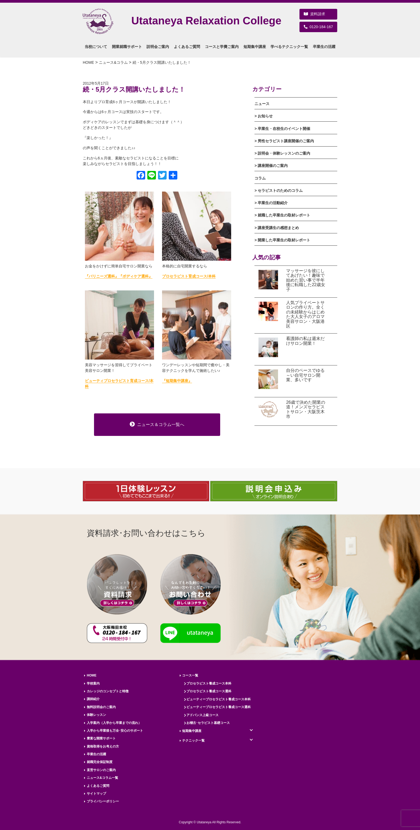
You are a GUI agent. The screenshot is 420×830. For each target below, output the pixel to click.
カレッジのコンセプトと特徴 (108, 691)
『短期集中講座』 (177, 381)
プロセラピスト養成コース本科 (208, 683)
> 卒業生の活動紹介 (271, 203)
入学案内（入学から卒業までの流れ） (114, 723)
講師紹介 (93, 699)
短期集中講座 (191, 731)
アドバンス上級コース (202, 715)
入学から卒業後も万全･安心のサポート (115, 730)
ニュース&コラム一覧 (102, 778)
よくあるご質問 (98, 786)
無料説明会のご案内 (101, 707)
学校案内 (93, 683)
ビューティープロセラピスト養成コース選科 (218, 707)
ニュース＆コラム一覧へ (157, 424)
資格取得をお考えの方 (103, 746)
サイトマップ (96, 793)
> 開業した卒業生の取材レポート (282, 240)
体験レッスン (96, 715)
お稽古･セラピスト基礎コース (208, 723)
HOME (91, 675)
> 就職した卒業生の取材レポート (282, 215)
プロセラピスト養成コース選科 (208, 691)
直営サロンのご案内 (101, 770)
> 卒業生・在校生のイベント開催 (282, 128)
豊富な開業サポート (101, 738)
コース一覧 (190, 675)
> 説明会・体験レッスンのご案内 (282, 153)
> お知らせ (263, 116)
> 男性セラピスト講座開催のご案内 (284, 141)
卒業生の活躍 (96, 754)
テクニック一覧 (193, 740)
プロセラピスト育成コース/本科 (189, 276)
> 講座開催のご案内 (271, 165)
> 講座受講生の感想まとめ (276, 228)
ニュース (261, 104)
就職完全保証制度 (99, 762)
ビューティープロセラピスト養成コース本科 (218, 699)
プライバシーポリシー (103, 801)
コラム (260, 178)
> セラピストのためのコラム (278, 190)
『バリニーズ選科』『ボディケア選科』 (118, 276)
